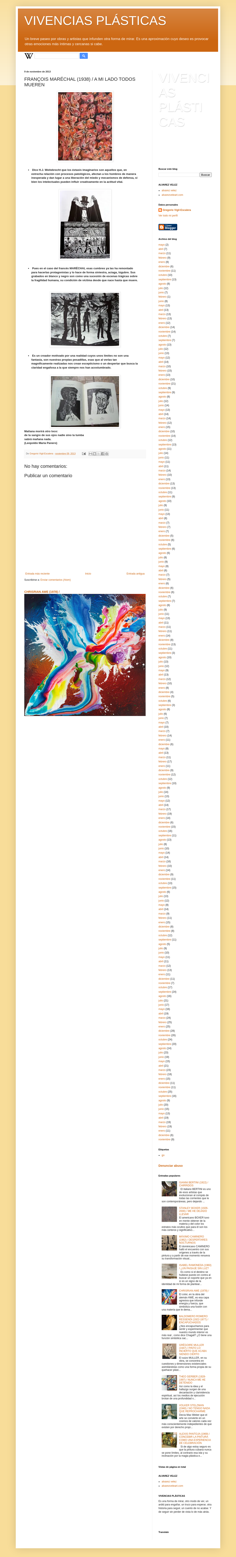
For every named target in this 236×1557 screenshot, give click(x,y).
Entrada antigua (136, 573)
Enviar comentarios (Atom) (55, 579)
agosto (162, 283)
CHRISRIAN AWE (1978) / (42, 591)
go (163, 1155)
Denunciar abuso (170, 1165)
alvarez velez (169, 190)
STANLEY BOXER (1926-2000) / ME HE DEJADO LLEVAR (193, 1211)
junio (161, 292)
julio (160, 288)
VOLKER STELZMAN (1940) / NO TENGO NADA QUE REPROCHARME (194, 1408)
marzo (161, 253)
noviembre (164, 270)
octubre (162, 275)
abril (160, 249)
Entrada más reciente (37, 573)
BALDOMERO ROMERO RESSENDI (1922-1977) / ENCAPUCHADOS (193, 1319)
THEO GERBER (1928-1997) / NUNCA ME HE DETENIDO (192, 1379)
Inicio (88, 573)
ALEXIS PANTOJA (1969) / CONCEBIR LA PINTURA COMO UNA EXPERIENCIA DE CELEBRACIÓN (195, 1438)
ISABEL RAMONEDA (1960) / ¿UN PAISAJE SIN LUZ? (195, 1267)
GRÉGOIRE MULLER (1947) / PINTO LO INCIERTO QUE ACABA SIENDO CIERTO (193, 1350)
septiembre (164, 279)
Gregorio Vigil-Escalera (177, 210)
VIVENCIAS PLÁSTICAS (95, 20)
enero (161, 262)
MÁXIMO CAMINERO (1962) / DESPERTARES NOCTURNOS (193, 1239)
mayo (161, 244)
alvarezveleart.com (172, 194)
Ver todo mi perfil (168, 215)
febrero (162, 257)
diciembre (164, 266)
